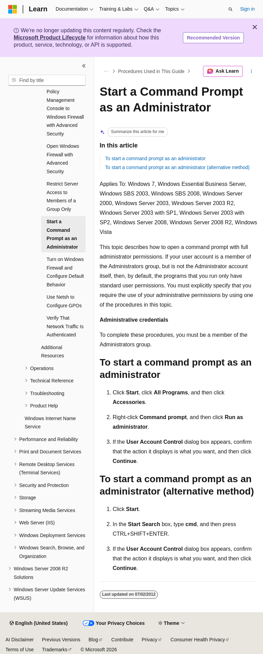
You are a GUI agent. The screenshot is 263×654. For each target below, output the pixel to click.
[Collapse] (84, 66)
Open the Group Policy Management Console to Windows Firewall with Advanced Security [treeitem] (65, 108)
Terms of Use (19, 649)
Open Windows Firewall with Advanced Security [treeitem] (63, 158)
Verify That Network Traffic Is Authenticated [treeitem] (65, 326)
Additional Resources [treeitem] (52, 352)
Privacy (150, 639)
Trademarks (54, 649)
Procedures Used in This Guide (151, 71)
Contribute (122, 639)
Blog (93, 639)
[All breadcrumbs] (106, 71)
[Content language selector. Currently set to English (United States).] (38, 623)
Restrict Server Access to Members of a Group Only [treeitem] (62, 196)
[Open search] (230, 9)
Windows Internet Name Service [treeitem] (50, 423)
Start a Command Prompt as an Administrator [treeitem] (62, 234)
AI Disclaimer (19, 639)
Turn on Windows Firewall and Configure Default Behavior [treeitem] (65, 272)
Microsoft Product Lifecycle (50, 37)
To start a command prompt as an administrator (155, 158)
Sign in (247, 9)
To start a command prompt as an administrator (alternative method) (177, 167)
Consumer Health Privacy (198, 639)
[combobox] (47, 80)
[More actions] (252, 71)
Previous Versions (61, 639)
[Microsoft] (12, 9)
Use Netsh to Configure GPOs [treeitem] (64, 301)
